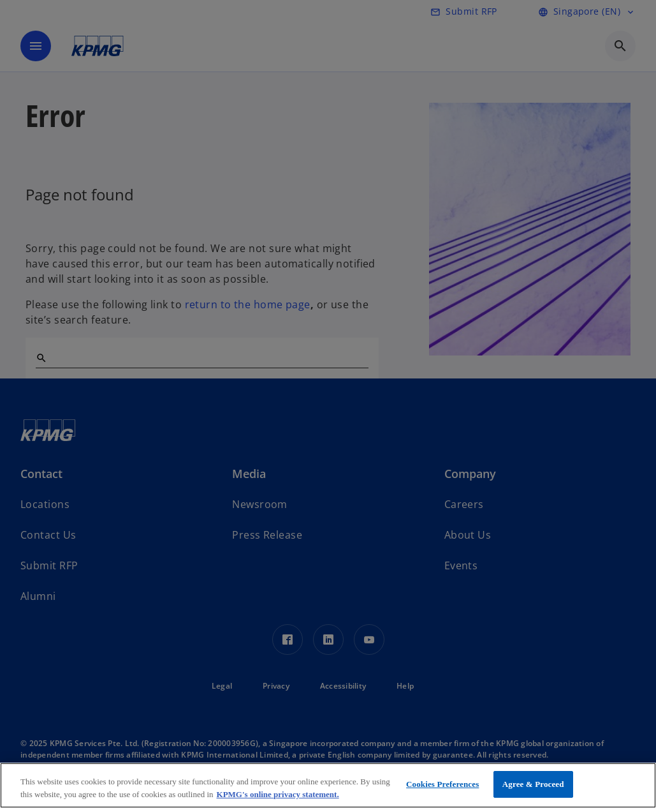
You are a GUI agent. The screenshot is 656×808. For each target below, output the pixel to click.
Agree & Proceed (533, 784)
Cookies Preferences (442, 784)
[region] (328, 785)
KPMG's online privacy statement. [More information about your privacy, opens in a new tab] (278, 794)
